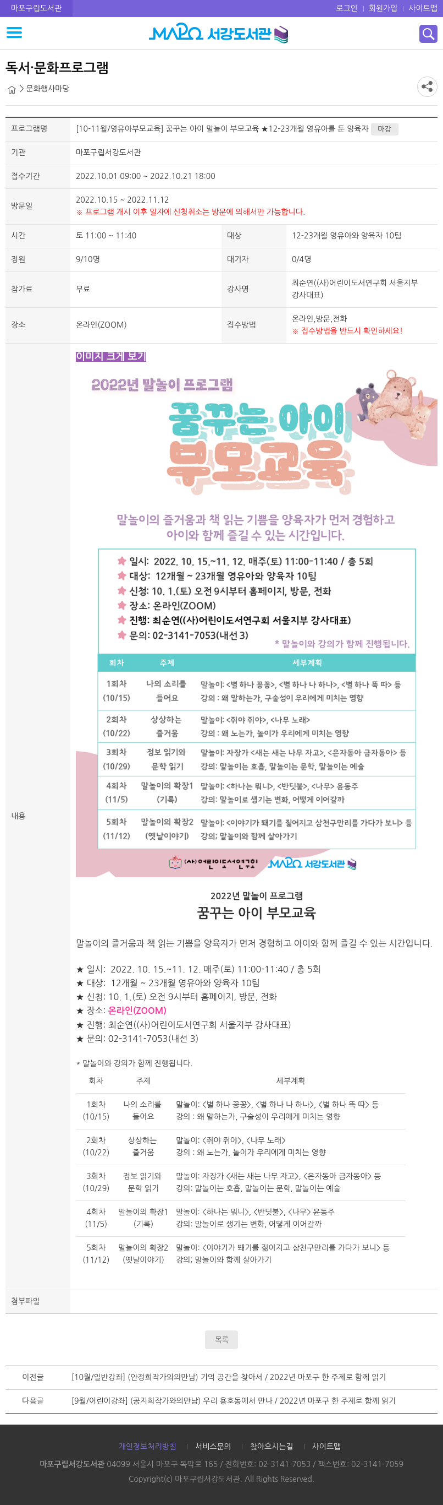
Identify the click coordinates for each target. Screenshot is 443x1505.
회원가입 (383, 8)
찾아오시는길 (272, 1446)
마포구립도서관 (36, 8)
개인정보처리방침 (147, 1446)
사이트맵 (423, 8)
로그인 (346, 8)
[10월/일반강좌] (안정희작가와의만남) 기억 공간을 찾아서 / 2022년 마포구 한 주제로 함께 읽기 (228, 1377)
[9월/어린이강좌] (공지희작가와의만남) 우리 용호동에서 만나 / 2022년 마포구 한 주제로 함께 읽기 (233, 1401)
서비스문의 (213, 1446)
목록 (221, 1340)
